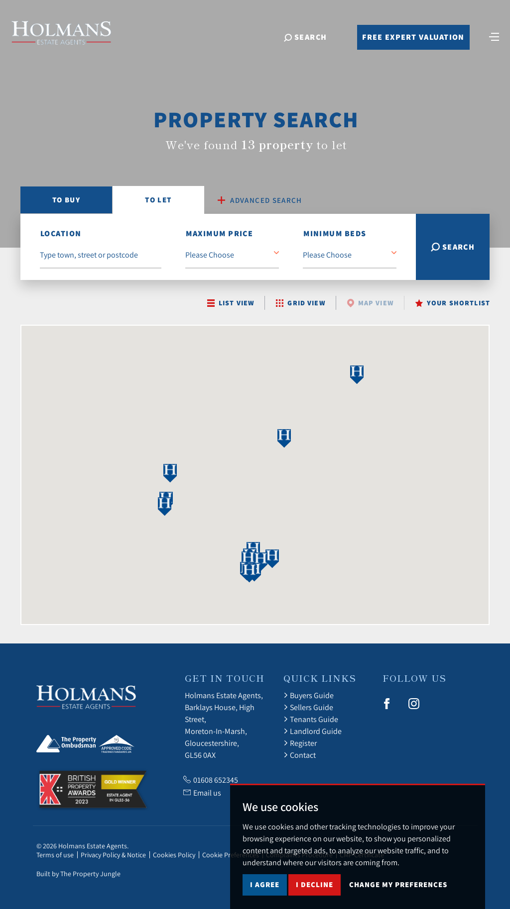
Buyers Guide (308, 695)
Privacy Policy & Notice (113, 854)
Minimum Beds (334, 233)
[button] (170, 473)
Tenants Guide (310, 719)
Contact (299, 755)
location (61, 233)
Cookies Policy (174, 854)
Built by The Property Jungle (78, 873)
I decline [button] (314, 896)
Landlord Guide (312, 731)
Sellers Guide (308, 707)
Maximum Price (219, 233)
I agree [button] (264, 896)
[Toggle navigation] (494, 36)
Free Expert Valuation (413, 37)
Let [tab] (158, 199)
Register (300, 743)
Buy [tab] (66, 199)
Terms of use (55, 854)
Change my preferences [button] (398, 896)
